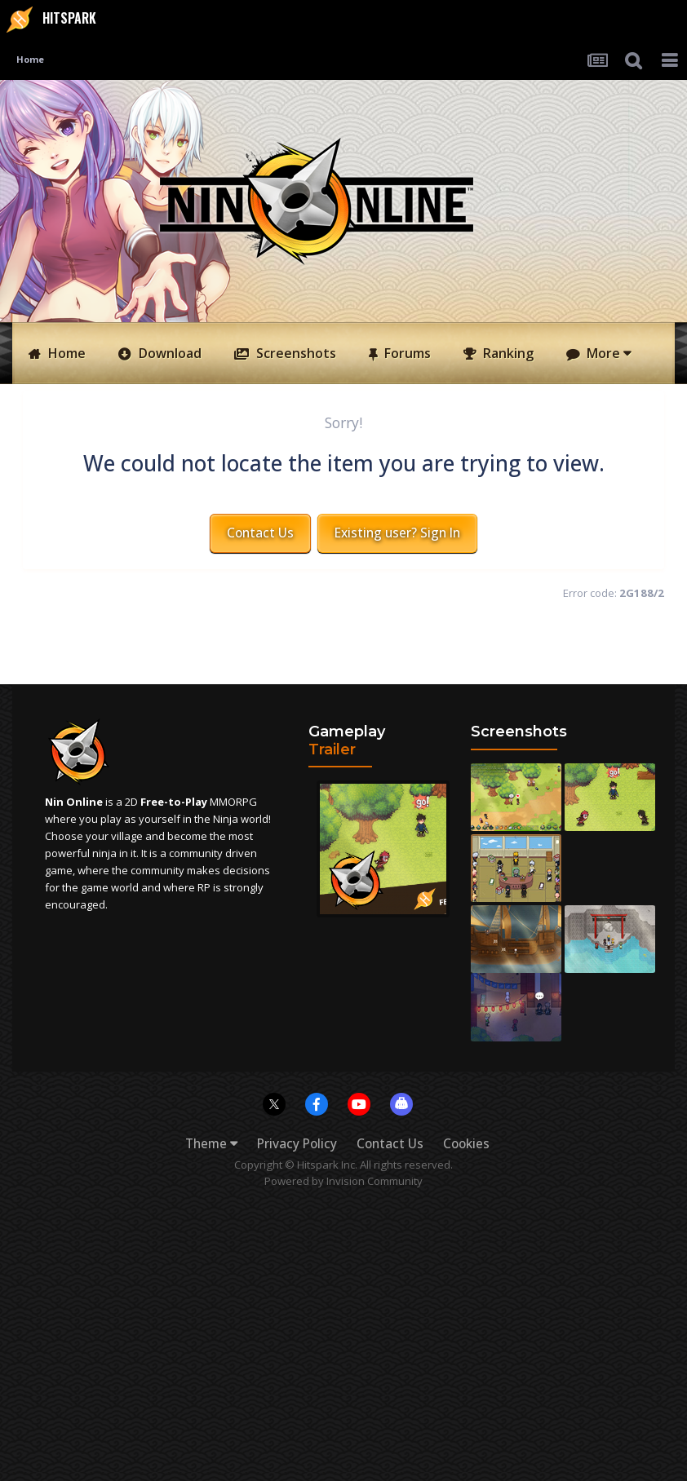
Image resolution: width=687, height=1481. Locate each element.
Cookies (466, 1143)
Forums (406, 353)
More (607, 353)
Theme (211, 1143)
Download (168, 353)
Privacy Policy (297, 1143)
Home (65, 353)
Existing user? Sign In (397, 533)
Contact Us (260, 533)
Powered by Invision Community (343, 1181)
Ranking (507, 353)
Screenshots (294, 353)
